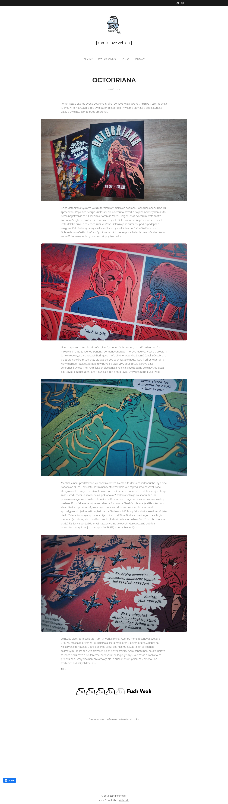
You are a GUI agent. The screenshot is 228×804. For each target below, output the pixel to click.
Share (9, 780)
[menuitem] (107, 59)
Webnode (124, 800)
